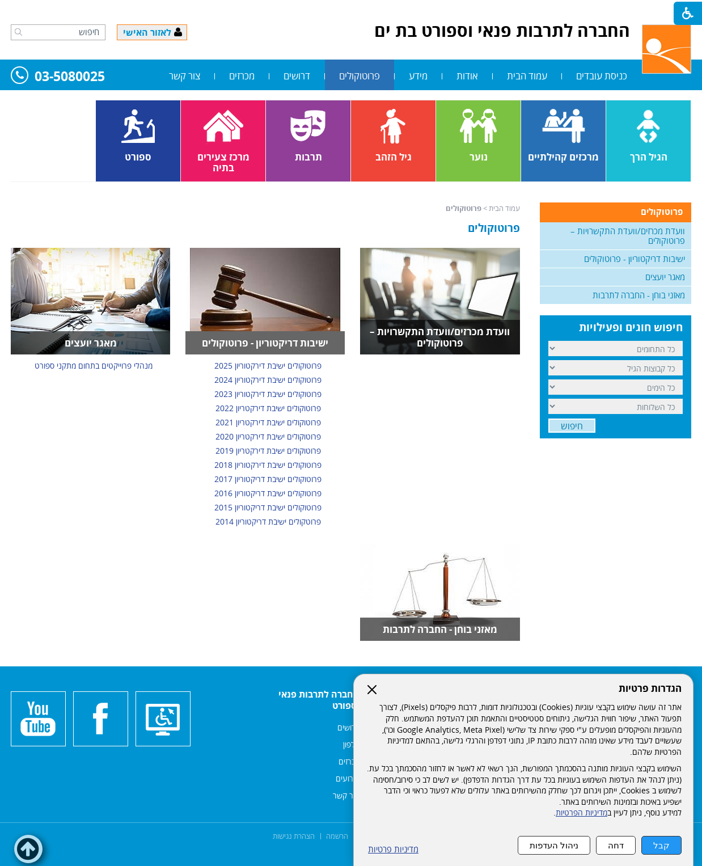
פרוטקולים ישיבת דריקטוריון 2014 (268, 521)
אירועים (348, 778)
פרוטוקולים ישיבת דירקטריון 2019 (268, 450)
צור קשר (184, 75)
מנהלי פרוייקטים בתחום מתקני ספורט (94, 365)
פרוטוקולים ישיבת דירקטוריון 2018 (268, 464)
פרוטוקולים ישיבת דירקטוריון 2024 (268, 379)
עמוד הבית (527, 75)
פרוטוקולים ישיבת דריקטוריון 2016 (268, 493)
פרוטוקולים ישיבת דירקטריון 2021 (268, 422)
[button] (18, 32)
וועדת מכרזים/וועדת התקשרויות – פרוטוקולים (440, 337)
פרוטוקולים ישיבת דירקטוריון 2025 (268, 365)
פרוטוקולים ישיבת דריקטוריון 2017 (268, 479)
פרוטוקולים (359, 75)
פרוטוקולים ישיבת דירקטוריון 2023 (268, 393)
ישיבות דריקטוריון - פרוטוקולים (265, 342)
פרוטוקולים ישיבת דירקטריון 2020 (268, 436)
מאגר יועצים (91, 342)
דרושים (297, 75)
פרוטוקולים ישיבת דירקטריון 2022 (268, 408)
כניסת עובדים (601, 75)
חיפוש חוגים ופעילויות (631, 327)
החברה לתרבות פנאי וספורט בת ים (502, 30)
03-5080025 (58, 77)
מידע (418, 75)
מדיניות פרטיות (393, 849)
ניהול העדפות (554, 845)
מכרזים (242, 75)
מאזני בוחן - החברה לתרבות (440, 629)
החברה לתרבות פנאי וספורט (319, 700)
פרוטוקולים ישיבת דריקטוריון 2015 (268, 507)
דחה (616, 845)
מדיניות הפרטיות (581, 813)
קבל (661, 845)
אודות (467, 75)
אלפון (351, 744)
